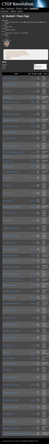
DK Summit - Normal (8, 318)
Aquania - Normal (8, 185)
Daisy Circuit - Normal (9, 132)
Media (26, 8)
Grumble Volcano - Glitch (10, 84)
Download (19, 8)
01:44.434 (33, 331)
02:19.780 (33, 152)
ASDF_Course (6, 193)
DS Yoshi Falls (7, 107)
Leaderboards (34, 8)
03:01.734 (33, 377)
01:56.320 (33, 126)
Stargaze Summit (7, 220)
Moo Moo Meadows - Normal (11, 324)
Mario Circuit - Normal (9, 297)
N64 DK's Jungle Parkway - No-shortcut (13, 152)
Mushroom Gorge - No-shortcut (11, 331)
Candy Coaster (7, 156)
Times (24, 67)
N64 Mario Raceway (8, 414)
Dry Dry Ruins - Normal (9, 138)
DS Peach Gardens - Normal (10, 400)
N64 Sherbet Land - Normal (10, 102)
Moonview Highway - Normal (11, 114)
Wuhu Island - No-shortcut (10, 78)
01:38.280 (33, 97)
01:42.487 (33, 249)
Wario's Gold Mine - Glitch (10, 249)
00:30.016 (33, 84)
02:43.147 (33, 156)
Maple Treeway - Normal (10, 421)
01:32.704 (33, 345)
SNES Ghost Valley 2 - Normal (11, 385)
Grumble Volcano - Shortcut (10, 228)
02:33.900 (33, 280)
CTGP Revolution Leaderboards (14, 53)
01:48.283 (33, 228)
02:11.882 (33, 172)
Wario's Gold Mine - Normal (10, 126)
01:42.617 (33, 193)
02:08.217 (33, 102)
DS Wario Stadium (8, 369)
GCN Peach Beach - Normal (10, 407)
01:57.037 (33, 291)
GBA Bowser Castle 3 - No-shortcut (12, 303)
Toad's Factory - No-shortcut (11, 274)
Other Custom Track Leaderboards (15, 54)
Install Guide (10, 8)
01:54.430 (33, 318)
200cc (24, 51)
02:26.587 (33, 358)
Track (16, 74)
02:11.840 (33, 91)
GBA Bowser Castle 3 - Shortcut (11, 235)
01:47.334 (33, 114)
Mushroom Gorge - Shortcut (10, 337)
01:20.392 (33, 428)
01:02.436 (33, 107)
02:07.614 (33, 185)
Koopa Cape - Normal (9, 358)
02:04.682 (33, 235)
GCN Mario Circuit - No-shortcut (12, 207)
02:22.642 (33, 421)
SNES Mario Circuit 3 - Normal (11, 428)
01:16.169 (33, 407)
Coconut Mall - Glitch (9, 363)
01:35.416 (33, 207)
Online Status (4, 11)
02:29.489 (33, 146)
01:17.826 (33, 324)
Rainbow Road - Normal (9, 285)
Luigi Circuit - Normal (9, 242)
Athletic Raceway (7, 200)
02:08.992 (33, 392)
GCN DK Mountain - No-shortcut (12, 172)
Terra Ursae (6, 352)
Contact (20, 11)
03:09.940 (33, 310)
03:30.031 (33, 213)
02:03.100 (33, 120)
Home (2, 8)
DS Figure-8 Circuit (8, 166)
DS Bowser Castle (7, 161)
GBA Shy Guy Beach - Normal (11, 255)
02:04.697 (33, 400)
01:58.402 (33, 220)
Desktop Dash (6, 91)
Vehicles (24, 65)
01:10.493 (33, 242)
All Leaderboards (11, 56)
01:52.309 (33, 274)
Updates (13, 11)
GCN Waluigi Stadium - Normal (11, 291)
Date (38, 74)
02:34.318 (33, 303)
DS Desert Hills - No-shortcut (11, 261)
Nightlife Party (7, 97)
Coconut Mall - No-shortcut (10, 120)
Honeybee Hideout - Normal (10, 377)
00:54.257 (33, 363)
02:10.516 (33, 200)
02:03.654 (33, 369)
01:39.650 (33, 261)
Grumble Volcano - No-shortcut (11, 267)
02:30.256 (33, 285)
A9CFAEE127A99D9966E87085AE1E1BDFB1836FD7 (16, 433)
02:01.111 (33, 138)
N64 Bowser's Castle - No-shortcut (12, 280)
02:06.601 (33, 267)
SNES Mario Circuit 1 (8, 345)
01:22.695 (33, 297)
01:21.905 (33, 166)
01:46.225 (33, 414)
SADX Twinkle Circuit (9, 213)
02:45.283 (33, 433)
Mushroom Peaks (7, 178)
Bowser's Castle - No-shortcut (11, 146)
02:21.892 (33, 352)
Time (33, 74)
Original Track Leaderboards (14, 51)
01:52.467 (33, 337)
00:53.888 (33, 385)
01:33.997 (33, 132)
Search (24, 69)
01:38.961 (33, 78)
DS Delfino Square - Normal (10, 392)
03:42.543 (33, 178)
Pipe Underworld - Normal (10, 310)
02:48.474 (33, 161)
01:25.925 (33, 255)
